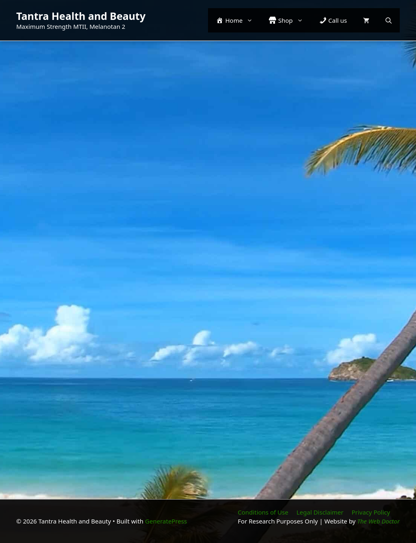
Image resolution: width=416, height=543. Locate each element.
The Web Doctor (378, 521)
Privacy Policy (370, 512)
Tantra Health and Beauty (80, 16)
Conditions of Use (263, 512)
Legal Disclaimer (320, 512)
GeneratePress (166, 521)
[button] (388, 20)
